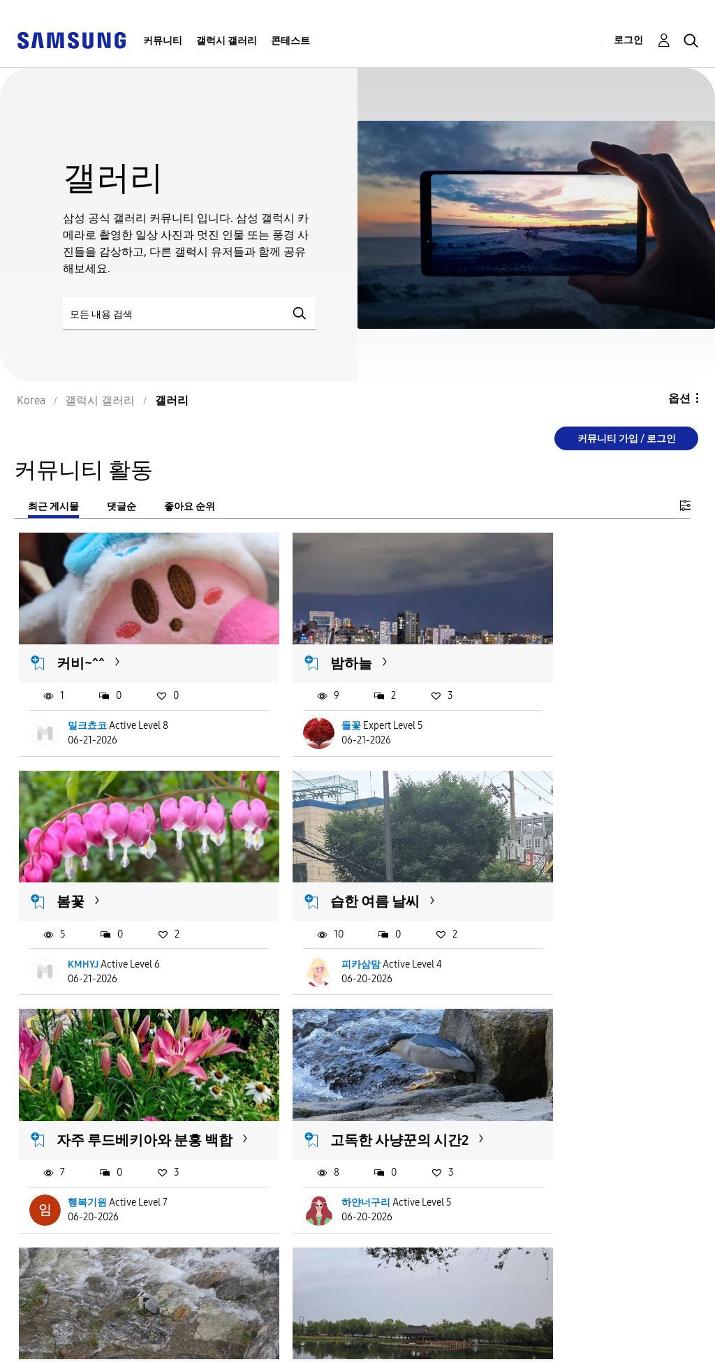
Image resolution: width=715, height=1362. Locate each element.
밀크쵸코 (88, 707)
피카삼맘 (88, 944)
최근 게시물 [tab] (53, 506)
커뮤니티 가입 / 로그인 (626, 439)
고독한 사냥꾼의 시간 (123, 1101)
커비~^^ (81, 644)
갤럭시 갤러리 (226, 41)
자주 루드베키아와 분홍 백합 (353, 873)
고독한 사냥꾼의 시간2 (587, 864)
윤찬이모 (548, 1164)
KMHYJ (544, 707)
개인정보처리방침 (249, 1330)
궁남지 (309, 1101)
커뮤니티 (162, 41)
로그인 (628, 40)
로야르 (313, 1164)
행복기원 (318, 944)
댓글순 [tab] (121, 506)
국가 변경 (416, 1333)
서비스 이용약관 (58, 1330)
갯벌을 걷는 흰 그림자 (585, 1101)
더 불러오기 (65, 1249)
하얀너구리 (553, 944)
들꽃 (308, 707)
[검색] (189, 313)
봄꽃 (532, 644)
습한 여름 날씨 (102, 864)
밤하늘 (309, 644)
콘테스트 (290, 41)
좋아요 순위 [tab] (189, 506)
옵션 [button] (679, 398)
